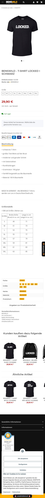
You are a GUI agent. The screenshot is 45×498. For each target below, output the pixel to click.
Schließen (23, 470)
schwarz (22, 280)
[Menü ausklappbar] (3, 1)
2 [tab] (23, 60)
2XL (32, 284)
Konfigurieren (23, 464)
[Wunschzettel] (37, 2)
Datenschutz (16, 492)
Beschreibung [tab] (7, 144)
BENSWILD (23, 291)
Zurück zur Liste (7, 8)
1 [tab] (21, 60)
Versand (15, 106)
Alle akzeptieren (23, 458)
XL (28, 284)
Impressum (6, 492)
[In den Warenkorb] (3, 14)
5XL (25, 287)
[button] (25, 2)
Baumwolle (23, 295)
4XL (21, 287)
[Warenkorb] (41, 2)
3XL (36, 284)
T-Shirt (22, 299)
